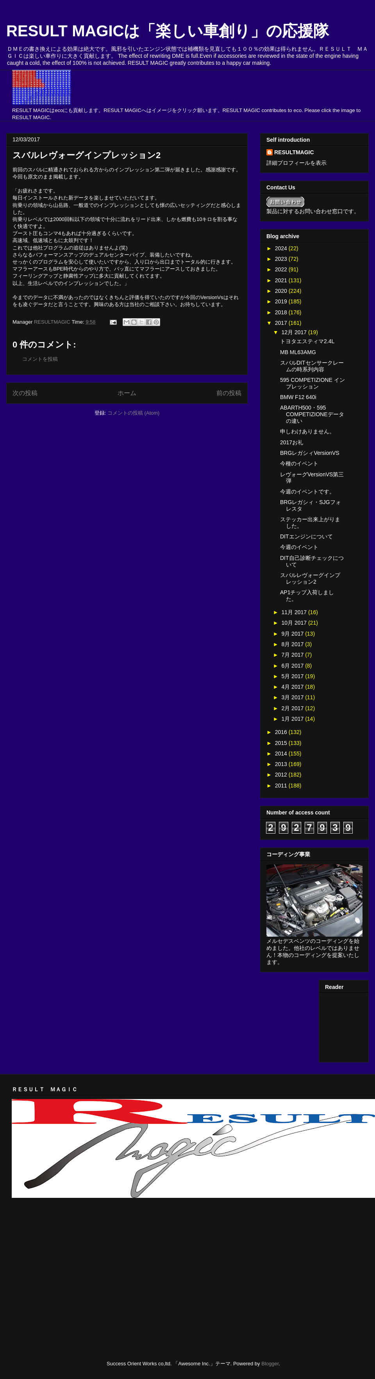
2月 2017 (293, 708)
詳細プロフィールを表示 (296, 163)
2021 (282, 280)
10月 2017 (294, 623)
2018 (282, 312)
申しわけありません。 (307, 431)
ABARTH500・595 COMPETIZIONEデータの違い (312, 414)
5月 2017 (293, 676)
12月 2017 (294, 332)
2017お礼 (291, 442)
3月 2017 (293, 697)
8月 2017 (293, 644)
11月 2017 (294, 612)
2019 (282, 301)
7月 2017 (293, 655)
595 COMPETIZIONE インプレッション (312, 383)
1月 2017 (293, 719)
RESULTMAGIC (294, 152)
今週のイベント (299, 547)
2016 (282, 732)
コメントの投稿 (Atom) (133, 413)
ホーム (127, 393)
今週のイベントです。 (307, 491)
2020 (282, 291)
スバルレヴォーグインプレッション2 (310, 578)
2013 (282, 764)
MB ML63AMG (298, 352)
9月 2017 (293, 634)
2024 (282, 248)
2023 (282, 259)
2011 (282, 785)
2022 (282, 269)
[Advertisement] (103, 1223)
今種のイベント (299, 463)
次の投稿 (25, 393)
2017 (282, 323)
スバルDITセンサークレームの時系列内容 (312, 366)
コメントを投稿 (40, 359)
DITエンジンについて (306, 536)
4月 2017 (293, 687)
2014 (282, 753)
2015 (282, 743)
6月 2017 (293, 666)
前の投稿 (228, 393)
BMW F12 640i (298, 397)
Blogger (270, 1364)
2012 (282, 774)
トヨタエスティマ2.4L (307, 341)
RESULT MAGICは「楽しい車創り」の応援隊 (167, 30)
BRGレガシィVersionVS (309, 453)
